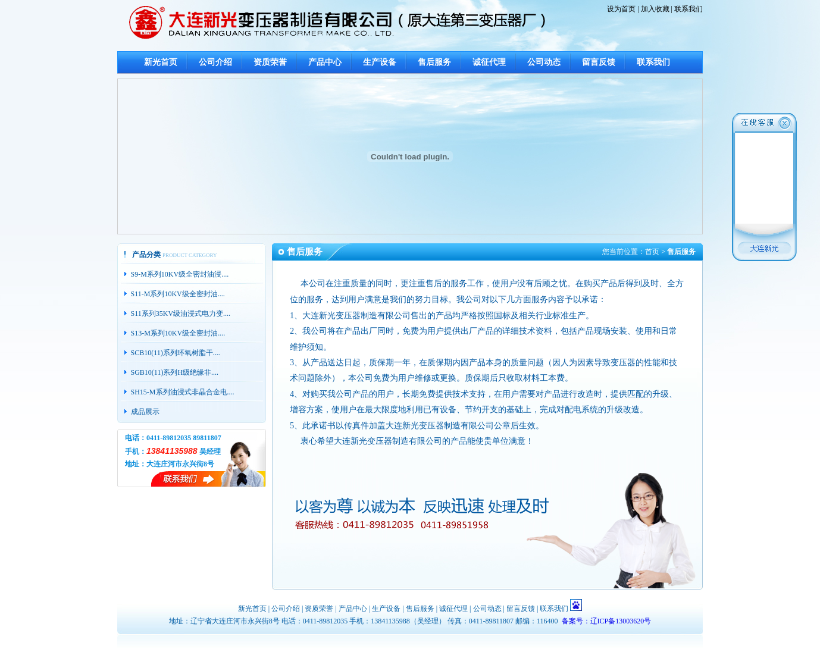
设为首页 (621, 9)
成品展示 (145, 411)
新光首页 (160, 62)
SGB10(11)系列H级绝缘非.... (175, 372)
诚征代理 (489, 62)
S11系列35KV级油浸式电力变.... (181, 313)
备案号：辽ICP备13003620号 (607, 621)
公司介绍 (215, 62)
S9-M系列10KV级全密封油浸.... (180, 274)
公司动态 (544, 62)
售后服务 (434, 62)
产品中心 (325, 62)
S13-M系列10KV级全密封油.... (178, 333)
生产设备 (379, 62)
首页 (652, 251)
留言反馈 (598, 62)
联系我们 (688, 9)
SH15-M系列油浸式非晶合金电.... (182, 392)
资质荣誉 (270, 62)
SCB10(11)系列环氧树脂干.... (175, 353)
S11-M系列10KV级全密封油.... (178, 294)
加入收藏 (655, 9)
